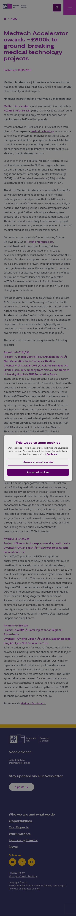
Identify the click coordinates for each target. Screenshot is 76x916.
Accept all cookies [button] (38, 472)
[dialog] (38, 458)
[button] (38, 462)
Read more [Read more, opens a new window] (52, 454)
